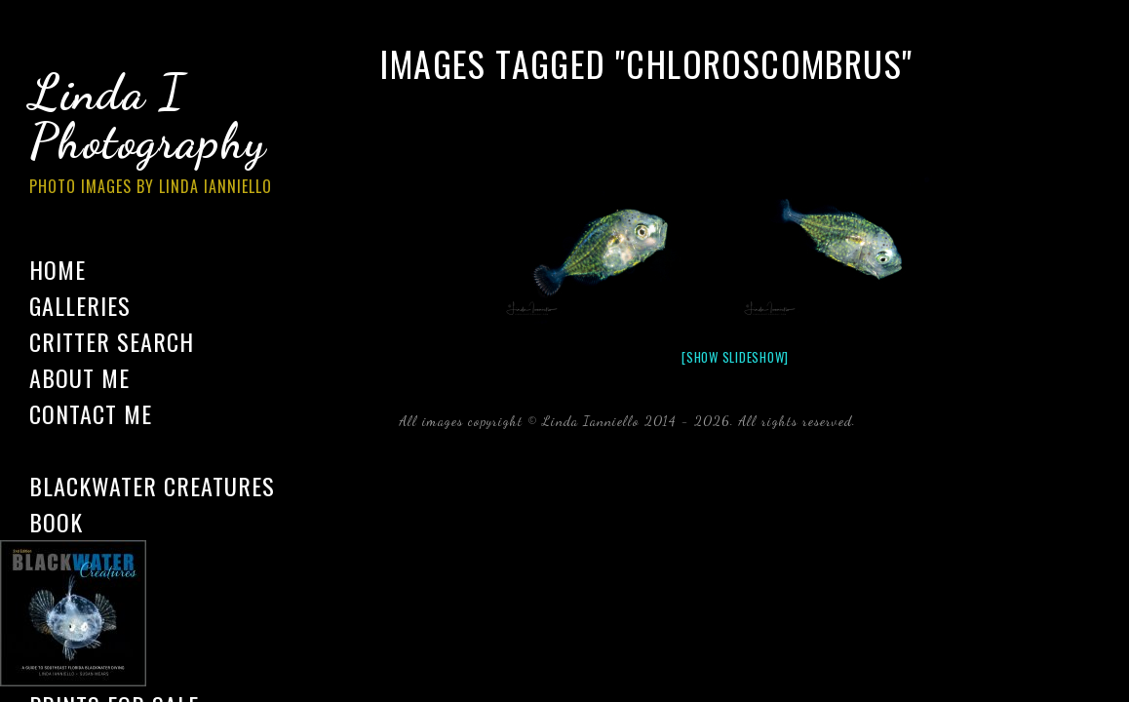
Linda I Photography (165, 135)
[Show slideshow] (735, 357)
